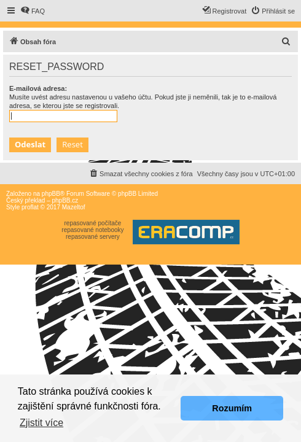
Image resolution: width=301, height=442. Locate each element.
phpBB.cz (65, 200)
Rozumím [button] (232, 408)
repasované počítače (92, 223)
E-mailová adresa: (38, 88)
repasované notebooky (92, 230)
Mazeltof (73, 207)
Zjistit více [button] (41, 422)
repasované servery (93, 236)
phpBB (51, 193)
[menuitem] (32, 11)
